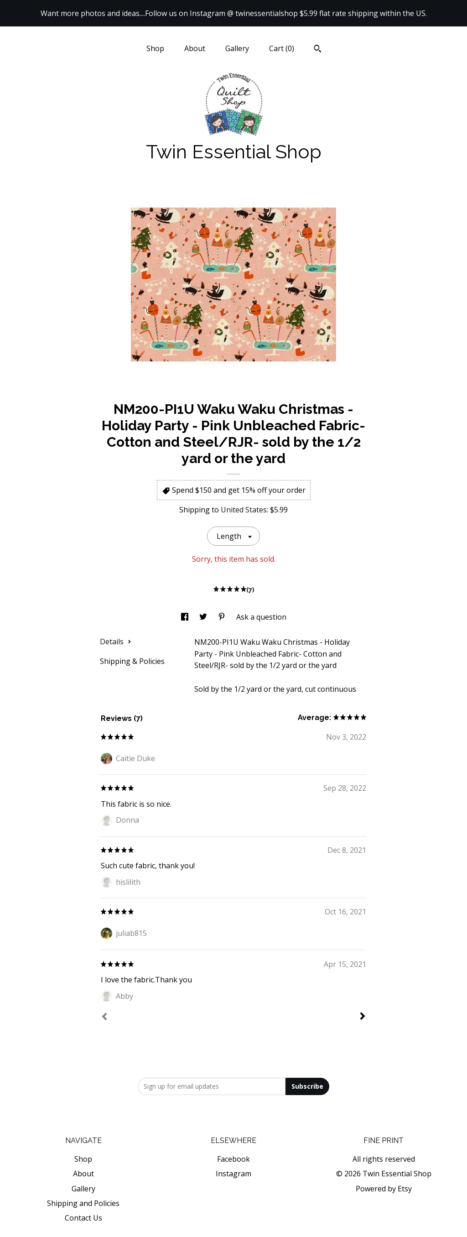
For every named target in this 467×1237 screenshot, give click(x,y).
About (194, 48)
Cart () (281, 48)
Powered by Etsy (384, 1189)
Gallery (237, 48)
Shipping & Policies (132, 661)
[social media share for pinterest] (222, 617)
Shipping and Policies (83, 1203)
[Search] (317, 50)
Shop (155, 48)
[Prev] (104, 1018)
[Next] (362, 1017)
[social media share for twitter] (204, 617)
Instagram (233, 1174)
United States (244, 510)
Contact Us (83, 1218)
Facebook (233, 1159)
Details (115, 642)
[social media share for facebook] (185, 617)
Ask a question (261, 617)
